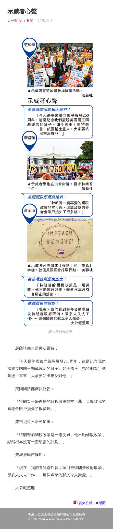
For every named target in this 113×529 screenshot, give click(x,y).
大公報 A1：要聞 (20, 21)
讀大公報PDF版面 (92, 503)
